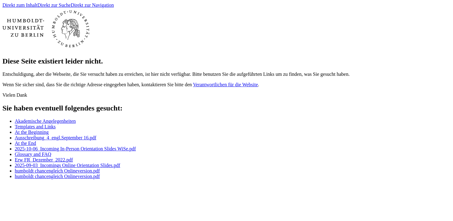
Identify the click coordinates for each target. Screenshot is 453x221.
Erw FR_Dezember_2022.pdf (44, 159)
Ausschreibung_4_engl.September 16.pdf (55, 137)
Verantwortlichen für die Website (225, 84)
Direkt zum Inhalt (19, 5)
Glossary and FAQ (33, 154)
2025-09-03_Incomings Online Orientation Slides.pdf (67, 165)
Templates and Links (35, 126)
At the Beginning (32, 132)
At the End (25, 143)
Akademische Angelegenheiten (45, 121)
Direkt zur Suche (54, 5)
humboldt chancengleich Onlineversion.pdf (57, 170)
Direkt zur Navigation (92, 5)
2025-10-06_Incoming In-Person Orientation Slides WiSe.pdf (75, 148)
